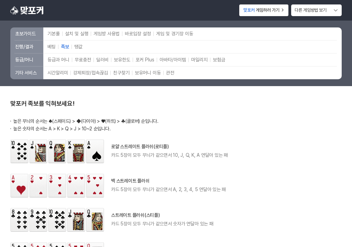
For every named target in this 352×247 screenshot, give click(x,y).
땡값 (78, 46)
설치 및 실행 (76, 33)
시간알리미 (57, 72)
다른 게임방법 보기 (311, 10)
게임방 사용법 (107, 33)
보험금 (219, 59)
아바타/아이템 (173, 59)
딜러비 (102, 59)
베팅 (51, 46)
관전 (170, 72)
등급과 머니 (58, 59)
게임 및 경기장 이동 (174, 33)
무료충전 (83, 59)
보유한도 (122, 59)
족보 (65, 46)
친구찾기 (121, 72)
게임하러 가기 (263, 10)
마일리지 (199, 59)
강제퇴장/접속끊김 (90, 72)
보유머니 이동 (148, 72)
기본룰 (53, 33)
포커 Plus (144, 59)
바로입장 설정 (138, 33)
